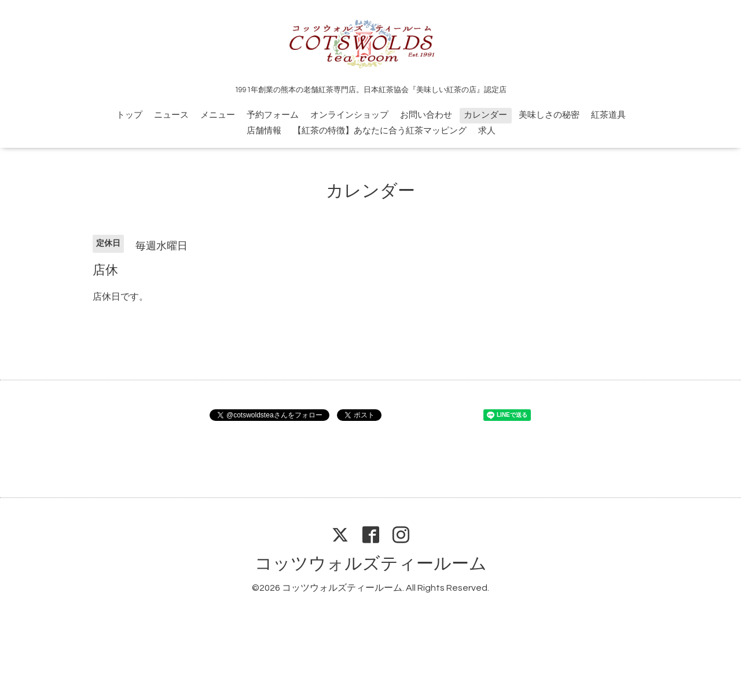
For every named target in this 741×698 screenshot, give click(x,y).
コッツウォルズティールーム (371, 564)
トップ (129, 115)
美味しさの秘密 (549, 115)
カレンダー (485, 115)
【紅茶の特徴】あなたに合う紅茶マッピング (380, 130)
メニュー (217, 115)
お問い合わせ (426, 115)
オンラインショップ (349, 115)
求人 (487, 130)
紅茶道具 (608, 115)
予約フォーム (273, 115)
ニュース (171, 115)
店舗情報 (264, 130)
